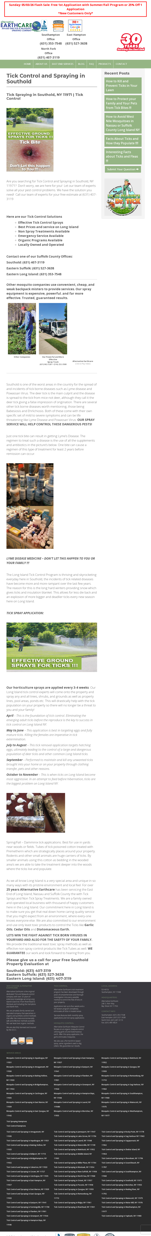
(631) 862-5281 (46, 364)
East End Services (62, 64)
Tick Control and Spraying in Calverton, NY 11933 (26, 1167)
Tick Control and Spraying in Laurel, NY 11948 (73, 1140)
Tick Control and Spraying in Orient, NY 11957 (73, 1180)
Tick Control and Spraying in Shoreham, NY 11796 (122, 1158)
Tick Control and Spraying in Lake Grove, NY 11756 (75, 1136)
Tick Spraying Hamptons (16, 1121)
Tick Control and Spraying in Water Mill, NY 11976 (122, 1202)
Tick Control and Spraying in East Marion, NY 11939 (27, 1189)
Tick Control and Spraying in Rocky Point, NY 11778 (122, 1132)
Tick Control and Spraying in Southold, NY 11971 (121, 1180)
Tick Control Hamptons (16, 1126)
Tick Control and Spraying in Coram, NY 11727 (25, 1171)
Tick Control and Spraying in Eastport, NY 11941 (26, 1202)
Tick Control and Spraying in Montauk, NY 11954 (74, 1167)
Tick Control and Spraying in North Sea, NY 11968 (74, 1176)
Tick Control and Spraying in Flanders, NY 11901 (26, 1211)
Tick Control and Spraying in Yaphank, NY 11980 (121, 1216)
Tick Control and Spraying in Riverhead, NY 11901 (74, 1207)
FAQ (91, 64)
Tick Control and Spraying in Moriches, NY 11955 (121, 1185)
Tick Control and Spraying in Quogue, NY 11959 (74, 1189)
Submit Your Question (123, 169)
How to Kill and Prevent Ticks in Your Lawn (121, 85)
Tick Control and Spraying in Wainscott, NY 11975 (122, 1198)
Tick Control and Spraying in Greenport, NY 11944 (27, 1216)
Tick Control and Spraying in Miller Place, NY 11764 (75, 1162)
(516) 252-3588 (60, 364)
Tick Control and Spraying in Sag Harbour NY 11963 (122, 1136)
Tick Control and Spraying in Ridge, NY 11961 (72, 1202)
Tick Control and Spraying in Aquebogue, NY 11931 (27, 1140)
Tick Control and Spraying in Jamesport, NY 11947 (74, 1132)
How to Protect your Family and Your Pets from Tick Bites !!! (121, 103)
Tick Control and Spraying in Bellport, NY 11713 (26, 1154)
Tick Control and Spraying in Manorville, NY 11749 (74, 1145)
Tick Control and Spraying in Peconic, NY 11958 (73, 1185)
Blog (81, 64)
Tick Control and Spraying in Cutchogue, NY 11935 (27, 1176)
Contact (121, 64)
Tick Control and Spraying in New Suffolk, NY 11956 (75, 1171)
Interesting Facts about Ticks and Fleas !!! (122, 156)
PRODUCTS (105, 64)
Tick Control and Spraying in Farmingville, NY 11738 (27, 1207)
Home (27, 64)
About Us (41, 64)
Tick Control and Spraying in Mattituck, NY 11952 (74, 1149)
